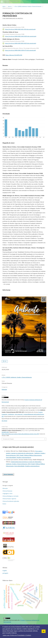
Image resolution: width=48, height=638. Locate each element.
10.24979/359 (5, 432)
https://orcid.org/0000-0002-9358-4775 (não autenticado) (20, 50)
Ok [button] (43, 631)
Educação (4, 389)
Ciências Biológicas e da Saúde (10, 496)
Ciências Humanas (7, 491)
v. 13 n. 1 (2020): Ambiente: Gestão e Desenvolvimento (27, 6)
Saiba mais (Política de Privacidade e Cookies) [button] (17, 635)
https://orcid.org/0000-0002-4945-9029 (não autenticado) (20, 36)
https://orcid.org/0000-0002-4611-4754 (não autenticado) (20, 29)
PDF (5, 361)
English (5, 570)
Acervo (10, 6)
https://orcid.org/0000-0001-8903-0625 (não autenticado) (20, 43)
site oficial (4, 420)
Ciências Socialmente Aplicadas (11, 501)
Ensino (4, 504)
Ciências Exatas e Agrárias (9, 498)
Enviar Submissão (8, 474)
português (5, 573)
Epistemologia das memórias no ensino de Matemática (26, 462)
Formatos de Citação (8, 439)
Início (4, 6)
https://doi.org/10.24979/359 (14, 55)
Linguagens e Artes (7, 493)
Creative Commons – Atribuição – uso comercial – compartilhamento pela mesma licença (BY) (23, 414)
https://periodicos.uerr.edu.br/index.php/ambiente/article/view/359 (20, 434)
